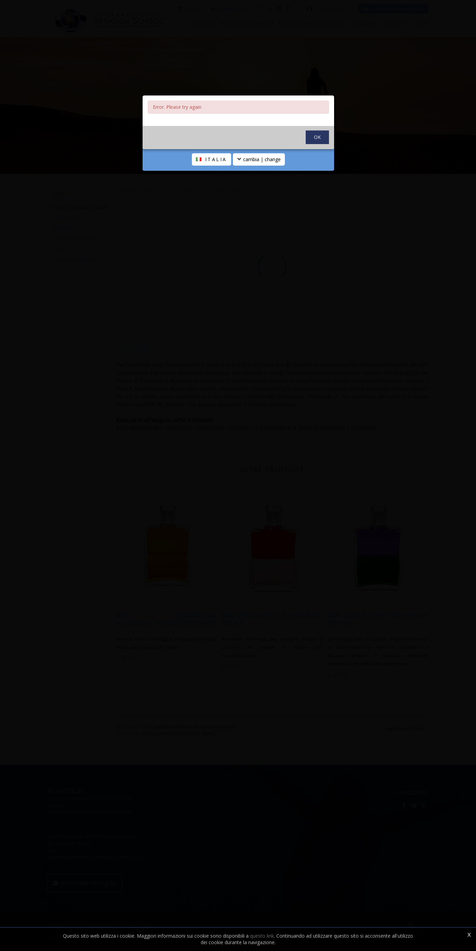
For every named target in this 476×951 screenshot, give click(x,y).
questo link (262, 936)
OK (317, 137)
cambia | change (259, 159)
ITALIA (211, 159)
